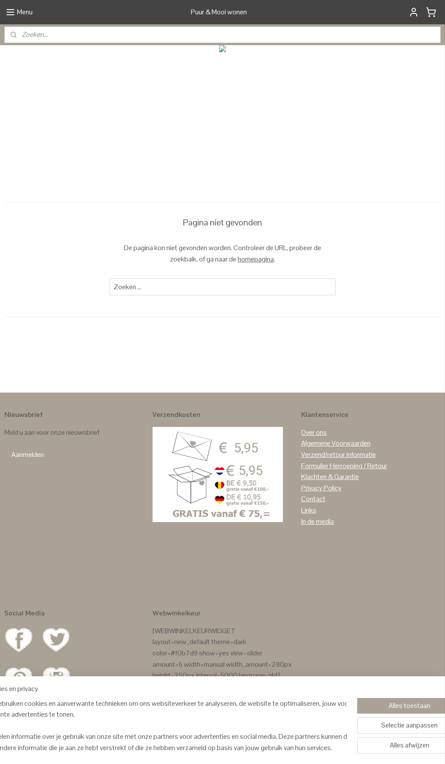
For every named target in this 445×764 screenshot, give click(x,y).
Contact (313, 498)
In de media (317, 521)
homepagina (256, 259)
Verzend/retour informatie (338, 454)
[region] (165, 725)
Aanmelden (27, 454)
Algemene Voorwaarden (336, 443)
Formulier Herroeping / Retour (344, 465)
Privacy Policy (321, 488)
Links (308, 510)
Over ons (314, 432)
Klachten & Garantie (330, 476)
